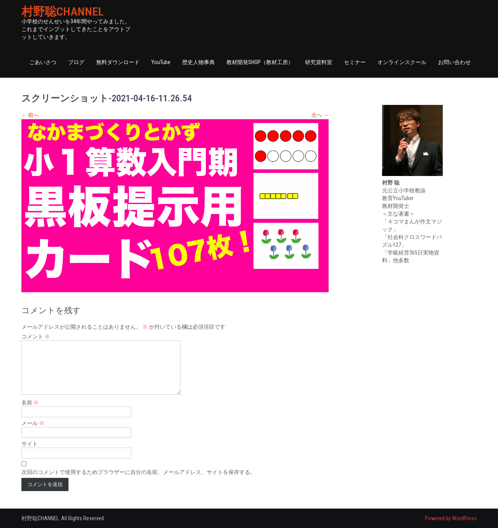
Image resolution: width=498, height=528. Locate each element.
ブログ (76, 62)
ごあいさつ (42, 62)
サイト (29, 444)
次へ (320, 115)
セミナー (355, 62)
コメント (35, 336)
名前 (30, 402)
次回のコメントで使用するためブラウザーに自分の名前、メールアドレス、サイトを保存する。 (138, 472)
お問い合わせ (454, 62)
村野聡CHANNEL (62, 11)
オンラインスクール (401, 62)
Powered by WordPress (451, 518)
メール (32, 423)
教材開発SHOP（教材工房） (259, 62)
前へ (30, 115)
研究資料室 (318, 62)
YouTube (160, 62)
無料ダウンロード (118, 62)
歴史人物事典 (198, 62)
